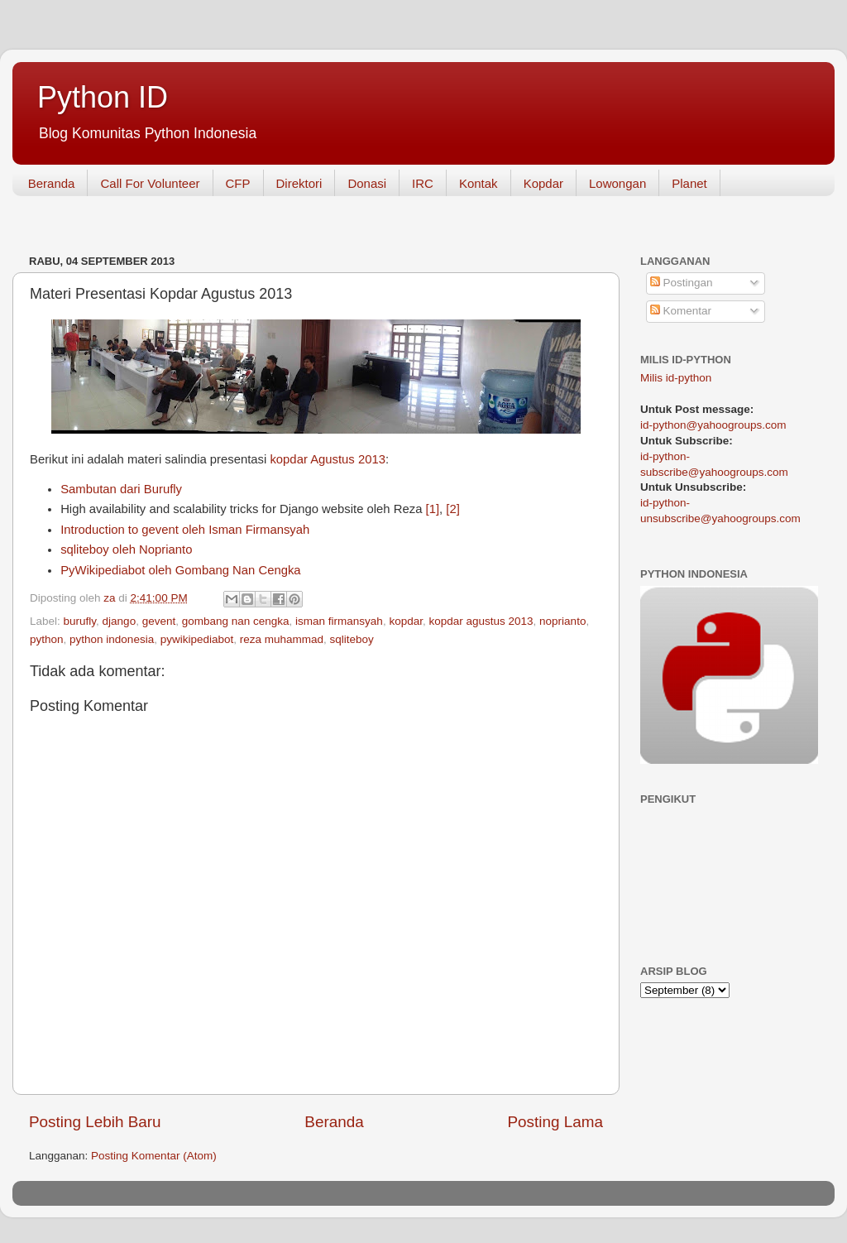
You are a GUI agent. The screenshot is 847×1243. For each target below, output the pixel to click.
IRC (422, 183)
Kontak (478, 183)
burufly (80, 621)
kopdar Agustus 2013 (327, 459)
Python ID (102, 97)
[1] (433, 509)
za (110, 598)
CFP (238, 183)
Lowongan (617, 183)
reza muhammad (281, 639)
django (119, 621)
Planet (689, 183)
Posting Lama (555, 1121)
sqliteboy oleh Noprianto (126, 549)
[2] (453, 509)
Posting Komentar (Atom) (154, 1155)
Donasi (366, 183)
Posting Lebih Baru (95, 1121)
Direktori (299, 183)
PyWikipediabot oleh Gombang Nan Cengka (180, 570)
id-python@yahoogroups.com (713, 425)
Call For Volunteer (149, 183)
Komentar (680, 311)
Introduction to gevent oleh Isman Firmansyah (184, 529)
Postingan (681, 282)
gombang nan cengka (236, 621)
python (47, 639)
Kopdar (543, 183)
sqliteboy (352, 639)
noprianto (562, 621)
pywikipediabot (197, 639)
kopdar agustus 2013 (480, 621)
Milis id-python (675, 378)
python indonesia (111, 639)
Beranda (51, 183)
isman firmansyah (339, 621)
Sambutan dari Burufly (121, 489)
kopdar (406, 621)
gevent (159, 621)
